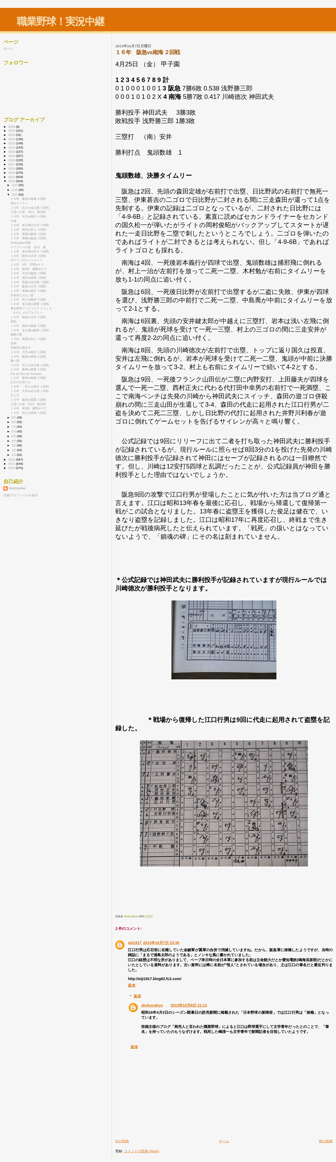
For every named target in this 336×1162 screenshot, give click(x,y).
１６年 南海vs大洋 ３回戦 (28, 317)
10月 (15, 194)
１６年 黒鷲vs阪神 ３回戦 (28, 234)
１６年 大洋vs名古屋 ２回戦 (29, 391)
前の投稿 (326, 1141)
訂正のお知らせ (20, 382)
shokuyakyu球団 (20, 242)
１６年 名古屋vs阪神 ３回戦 (29, 330)
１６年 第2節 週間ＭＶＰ (28, 408)
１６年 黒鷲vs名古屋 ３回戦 (29, 282)
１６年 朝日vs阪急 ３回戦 (28, 325)
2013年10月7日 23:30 (161, 943)
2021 (12, 147)
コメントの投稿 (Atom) (141, 1151)
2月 (14, 450)
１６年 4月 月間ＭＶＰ (27, 264)
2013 (12, 181)
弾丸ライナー (19, 203)
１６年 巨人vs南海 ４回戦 (28, 412)
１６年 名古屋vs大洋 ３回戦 (29, 225)
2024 (12, 134)
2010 (12, 468)
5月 (14, 436)
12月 (15, 185)
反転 (13, 321)
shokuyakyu (152, 1005)
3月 (14, 445)
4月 (14, 440)
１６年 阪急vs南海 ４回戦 (28, 198)
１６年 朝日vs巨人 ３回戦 (28, 229)
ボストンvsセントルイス (26, 260)
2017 (12, 164)
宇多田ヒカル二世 (22, 295)
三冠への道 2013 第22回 (28, 404)
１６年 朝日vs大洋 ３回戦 (28, 255)
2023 (12, 139)
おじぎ (14, 395)
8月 (14, 422)
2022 (12, 143)
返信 (131, 985)
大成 (13, 220)
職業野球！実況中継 (60, 21)
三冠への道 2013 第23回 (28, 211)
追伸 (13, 343)
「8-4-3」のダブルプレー (26, 312)
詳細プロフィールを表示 (20, 495)
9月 (14, 417)
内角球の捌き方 (20, 347)
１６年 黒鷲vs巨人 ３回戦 (28, 338)
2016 (12, 168)
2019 (12, 155)
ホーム (224, 1141)
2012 (12, 459)
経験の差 (16, 334)
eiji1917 (134, 943)
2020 (12, 151)
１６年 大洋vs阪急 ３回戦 (28, 273)
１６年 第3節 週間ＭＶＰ (28, 269)
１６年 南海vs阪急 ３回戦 (28, 238)
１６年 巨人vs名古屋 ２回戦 (29, 365)
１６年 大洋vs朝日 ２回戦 (28, 352)
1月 (14, 454)
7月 (14, 426)
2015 (12, 172)
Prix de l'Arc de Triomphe (25, 373)
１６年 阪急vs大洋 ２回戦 (28, 286)
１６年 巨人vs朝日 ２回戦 (29, 386)
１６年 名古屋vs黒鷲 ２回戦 (29, 303)
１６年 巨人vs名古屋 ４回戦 (29, 207)
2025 (12, 130)
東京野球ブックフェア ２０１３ (31, 308)
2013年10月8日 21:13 (189, 1005)
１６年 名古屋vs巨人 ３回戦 (29, 251)
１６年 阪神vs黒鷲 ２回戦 (28, 369)
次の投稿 (122, 1141)
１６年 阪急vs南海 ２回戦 (28, 356)
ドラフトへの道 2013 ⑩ (28, 247)
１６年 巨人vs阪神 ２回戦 (28, 299)
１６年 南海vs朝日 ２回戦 (28, 290)
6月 (14, 431)
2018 (12, 160)
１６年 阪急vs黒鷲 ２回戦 (28, 399)
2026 (12, 126)
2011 (12, 463)
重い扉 (14, 360)
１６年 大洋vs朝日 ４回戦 (28, 216)
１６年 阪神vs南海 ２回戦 (28, 377)
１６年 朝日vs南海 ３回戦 (28, 277)
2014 (12, 177)
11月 (15, 189)
